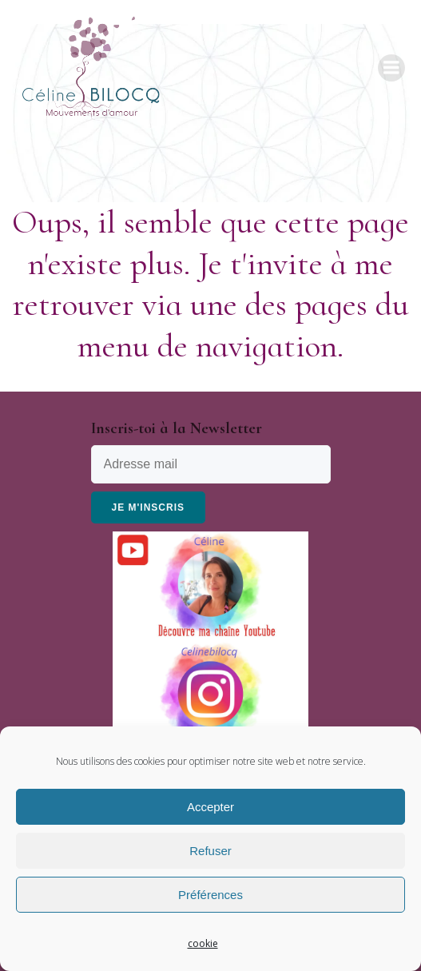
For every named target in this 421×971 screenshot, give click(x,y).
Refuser (210, 851)
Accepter (210, 807)
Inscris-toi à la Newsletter (176, 428)
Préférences (210, 894)
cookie (203, 943)
